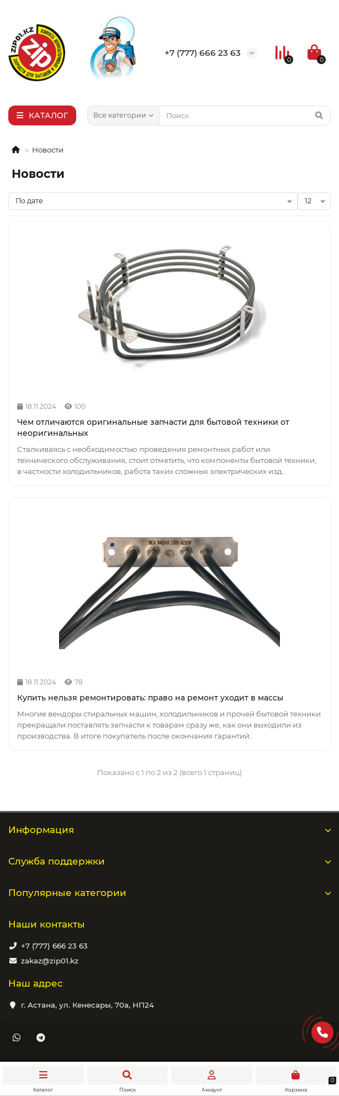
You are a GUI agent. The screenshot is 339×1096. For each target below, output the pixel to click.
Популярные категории (169, 892)
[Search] (245, 115)
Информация (169, 829)
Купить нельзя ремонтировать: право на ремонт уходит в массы (150, 698)
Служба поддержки (169, 861)
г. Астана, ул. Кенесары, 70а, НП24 (87, 1004)
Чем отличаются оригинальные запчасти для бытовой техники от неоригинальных (153, 427)
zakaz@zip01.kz (49, 960)
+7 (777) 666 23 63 (54, 945)
